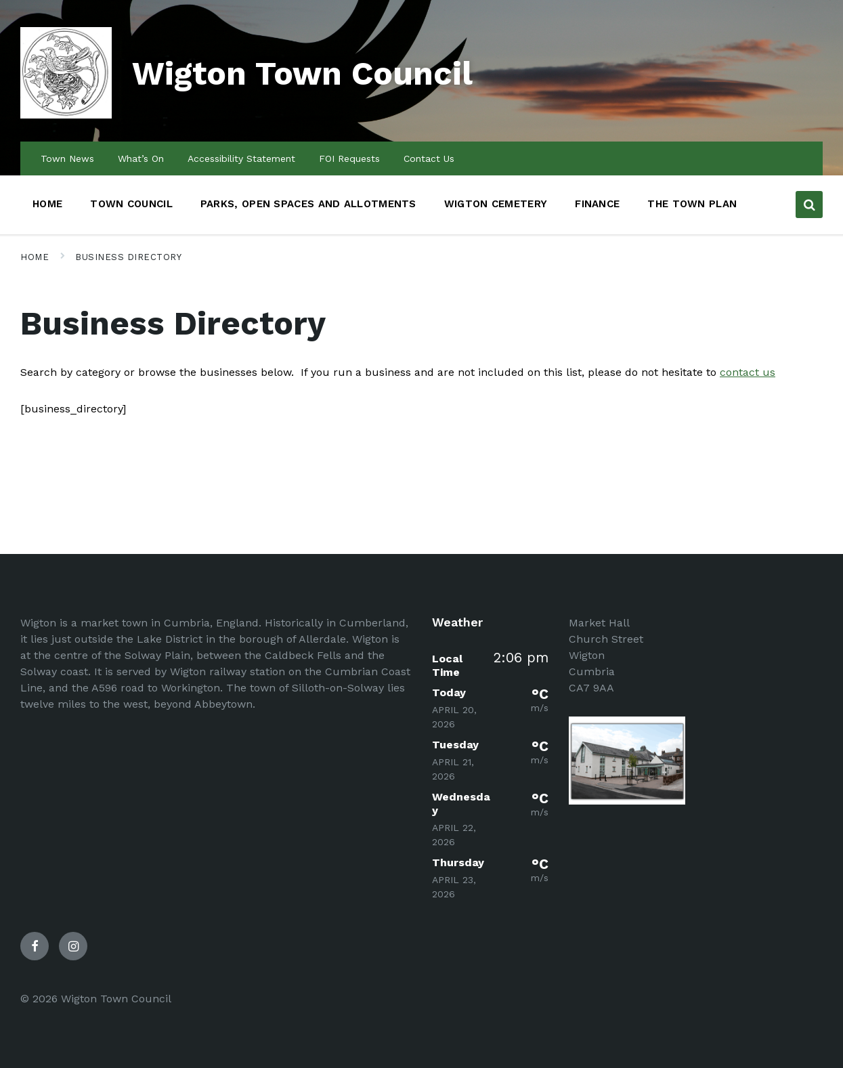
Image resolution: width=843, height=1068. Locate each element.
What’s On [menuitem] (141, 158)
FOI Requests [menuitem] (349, 158)
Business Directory (128, 257)
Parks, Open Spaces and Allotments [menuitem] (308, 204)
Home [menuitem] (47, 204)
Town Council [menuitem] (131, 204)
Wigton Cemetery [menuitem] (496, 204)
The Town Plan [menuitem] (692, 204)
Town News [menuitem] (67, 158)
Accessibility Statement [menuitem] (241, 158)
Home (34, 257)
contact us (747, 372)
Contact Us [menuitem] (429, 158)
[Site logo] (66, 114)
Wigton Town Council (302, 73)
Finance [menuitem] (597, 204)
